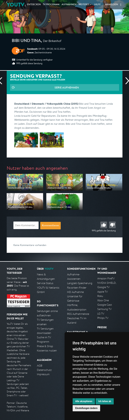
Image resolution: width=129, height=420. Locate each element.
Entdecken (34, 5)
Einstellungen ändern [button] (86, 408)
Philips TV (102, 318)
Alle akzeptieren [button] (83, 401)
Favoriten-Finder (76, 287)
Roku (100, 296)
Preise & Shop (45, 346)
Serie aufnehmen (67, 87)
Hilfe (97, 5)
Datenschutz (44, 370)
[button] (120, 4)
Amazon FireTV (106, 278)
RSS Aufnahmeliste (78, 314)
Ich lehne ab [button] (104, 401)
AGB (39, 365)
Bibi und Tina (26, 41)
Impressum (43, 374)
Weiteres (84, 5)
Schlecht (112, 225)
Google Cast (104, 304)
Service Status (45, 283)
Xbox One (103, 300)
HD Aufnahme (75, 292)
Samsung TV (104, 309)
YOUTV (15, 4)
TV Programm (51, 5)
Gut (103, 225)
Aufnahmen (69, 5)
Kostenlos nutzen (47, 350)
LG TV (100, 313)
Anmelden (111, 5)
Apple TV (102, 291)
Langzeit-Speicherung (79, 283)
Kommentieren (50, 225)
